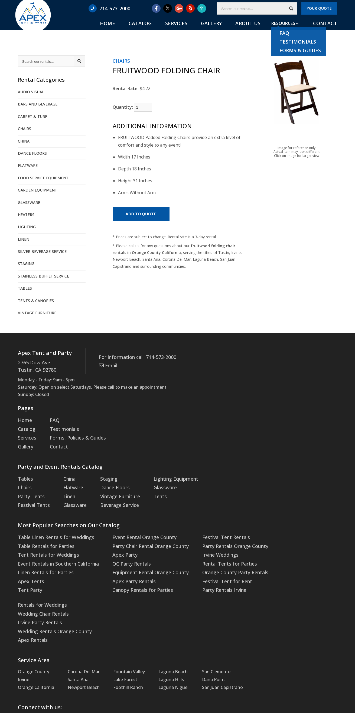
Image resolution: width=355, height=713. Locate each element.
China (66, 473)
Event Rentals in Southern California (55, 551)
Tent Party (29, 575)
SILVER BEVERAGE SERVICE (42, 251)
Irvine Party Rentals (283, 544)
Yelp (169, 657)
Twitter (78, 657)
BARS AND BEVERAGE (37, 104)
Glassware (71, 497)
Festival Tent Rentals (211, 528)
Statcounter (12, 709)
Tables (24, 473)
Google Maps (125, 657)
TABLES (25, 288)
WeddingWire (212, 657)
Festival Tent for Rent (211, 567)
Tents (151, 489)
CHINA (24, 141)
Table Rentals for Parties (43, 536)
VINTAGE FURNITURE (37, 312)
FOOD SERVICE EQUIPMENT (43, 177)
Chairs (24, 481)
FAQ (52, 418)
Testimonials (61, 426)
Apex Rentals (276, 559)
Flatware (69, 481)
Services (195, 30)
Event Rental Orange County (135, 528)
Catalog (165, 30)
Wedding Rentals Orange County (296, 551)
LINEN (23, 239)
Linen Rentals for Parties (43, 559)
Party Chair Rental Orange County (140, 536)
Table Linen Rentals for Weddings (52, 528)
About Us (255, 30)
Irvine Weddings (205, 544)
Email (107, 364)
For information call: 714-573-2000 (134, 357)
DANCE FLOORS (32, 153)
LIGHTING (27, 226)
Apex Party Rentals (125, 567)
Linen (66, 489)
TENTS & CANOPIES (36, 300)
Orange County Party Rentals (219, 559)
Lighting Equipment (165, 473)
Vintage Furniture (113, 489)
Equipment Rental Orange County (140, 559)
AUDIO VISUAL (31, 91)
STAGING (26, 263)
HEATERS (26, 214)
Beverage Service (112, 497)
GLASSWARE (29, 202)
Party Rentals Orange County (219, 536)
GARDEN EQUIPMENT (37, 190)
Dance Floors (108, 481)
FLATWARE (28, 165)
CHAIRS (24, 128)
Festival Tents (32, 497)
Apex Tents (29, 567)
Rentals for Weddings (285, 528)
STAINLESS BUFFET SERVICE (43, 276)
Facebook (35, 657)
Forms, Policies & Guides (73, 434)
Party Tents (30, 489)
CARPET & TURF (32, 116)
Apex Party (117, 544)
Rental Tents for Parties (214, 551)
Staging (103, 473)
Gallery (225, 30)
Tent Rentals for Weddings (46, 544)
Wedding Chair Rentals (286, 536)
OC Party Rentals (123, 551)
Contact (326, 30)
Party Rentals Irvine (209, 575)
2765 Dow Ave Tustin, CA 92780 (35, 365)
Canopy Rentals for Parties (133, 575)
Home (137, 30)
